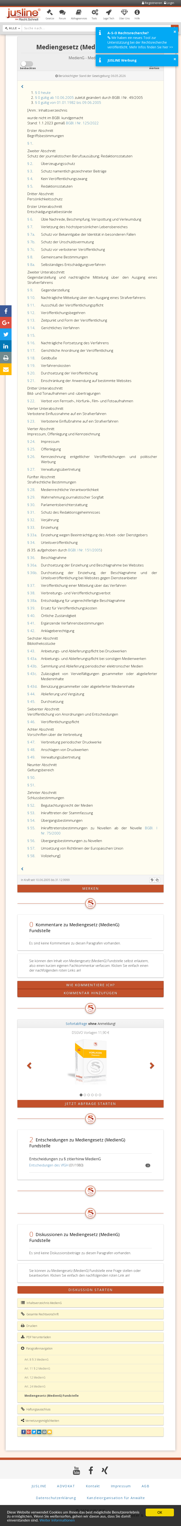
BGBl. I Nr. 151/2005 (84, 550)
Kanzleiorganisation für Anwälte (116, 1497)
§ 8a (30, 264)
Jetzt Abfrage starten (90, 1103)
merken (90, 888)
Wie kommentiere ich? (90, 985)
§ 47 (30, 742)
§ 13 (30, 320)
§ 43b (32, 666)
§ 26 (30, 456)
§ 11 (30, 305)
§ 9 (29, 290)
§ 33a (31, 534)
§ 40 (30, 615)
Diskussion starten (90, 1289)
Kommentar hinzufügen (91, 993)
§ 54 (30, 820)
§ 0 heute (43, 92)
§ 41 (30, 623)
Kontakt (93, 1486)
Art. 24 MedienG (35, 1386)
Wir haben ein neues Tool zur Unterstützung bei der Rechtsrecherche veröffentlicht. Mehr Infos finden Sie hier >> (140, 42)
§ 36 (30, 557)
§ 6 (29, 219)
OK (159, 1512)
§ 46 (30, 721)
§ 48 (30, 749)
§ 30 (30, 504)
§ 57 (30, 848)
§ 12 (30, 312)
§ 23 (30, 421)
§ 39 (30, 608)
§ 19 (30, 365)
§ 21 (30, 380)
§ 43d (32, 686)
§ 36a (31, 565)
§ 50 (30, 777)
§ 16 (30, 342)
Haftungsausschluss (35, 1409)
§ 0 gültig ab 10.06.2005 (54, 97)
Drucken (29, 1326)
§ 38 (30, 593)
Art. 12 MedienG (35, 1377)
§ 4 (29, 178)
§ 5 (29, 186)
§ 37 (30, 585)
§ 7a (30, 234)
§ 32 (30, 519)
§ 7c (30, 249)
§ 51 (30, 785)
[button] (50, 15)
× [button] (174, 31)
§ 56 (30, 840)
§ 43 (30, 651)
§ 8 (29, 257)
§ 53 (30, 812)
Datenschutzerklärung (56, 1497)
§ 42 (30, 630)
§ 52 (30, 805)
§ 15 (30, 335)
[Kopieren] (157, 880)
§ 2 (29, 163)
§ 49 (30, 757)
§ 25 (30, 449)
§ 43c (31, 673)
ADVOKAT (66, 1486)
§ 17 (30, 350)
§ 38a (31, 600)
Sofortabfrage (76, 1023)
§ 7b (30, 241)
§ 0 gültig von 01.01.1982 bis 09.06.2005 (68, 102)
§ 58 (30, 855)
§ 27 (30, 469)
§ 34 (30, 542)
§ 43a (31, 658)
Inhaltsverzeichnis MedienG (41, 1303)
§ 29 (30, 497)
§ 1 (29, 143)
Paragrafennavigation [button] (37, 1348)
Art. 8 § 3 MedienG (37, 1360)
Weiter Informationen (57, 1520)
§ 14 (30, 327)
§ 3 (29, 171)
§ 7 (29, 226)
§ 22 (30, 400)
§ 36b (32, 572)
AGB (145, 1486)
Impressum (121, 1486)
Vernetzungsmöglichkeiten (40, 1420)
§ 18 (30, 358)
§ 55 (30, 828)
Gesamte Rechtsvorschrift (40, 1314)
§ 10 (30, 297)
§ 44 (30, 694)
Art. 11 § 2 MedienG (37, 1369)
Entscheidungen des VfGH (48, 1165)
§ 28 (30, 489)
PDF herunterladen (36, 1337)
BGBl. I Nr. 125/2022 (82, 123)
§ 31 (30, 512)
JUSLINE (39, 1486)
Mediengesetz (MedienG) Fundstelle (52, 1396)
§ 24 (30, 441)
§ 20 (30, 373)
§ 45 (30, 701)
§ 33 (30, 527)
